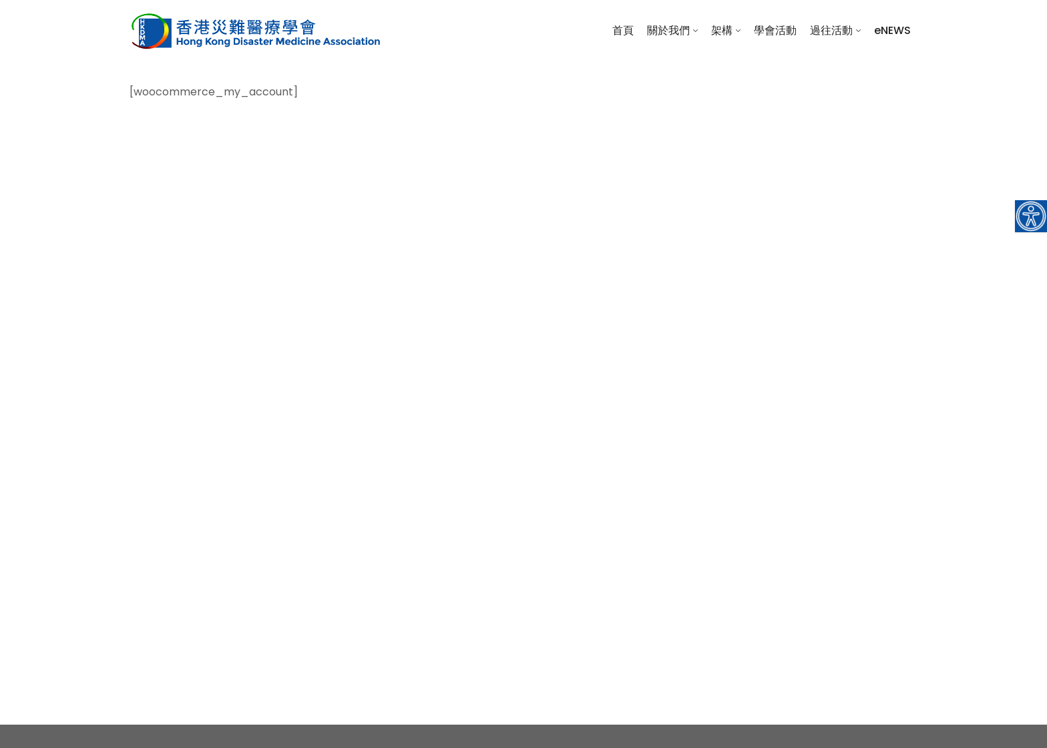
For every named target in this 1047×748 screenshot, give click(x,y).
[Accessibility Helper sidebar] (1031, 216)
